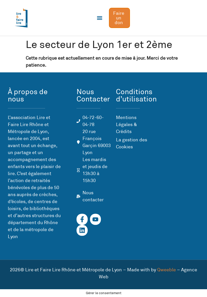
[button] (99, 18)
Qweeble (166, 270)
